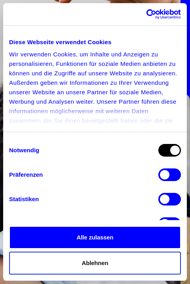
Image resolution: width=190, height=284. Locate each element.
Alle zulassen (95, 237)
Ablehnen (95, 263)
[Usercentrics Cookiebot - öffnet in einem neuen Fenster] (146, 14)
